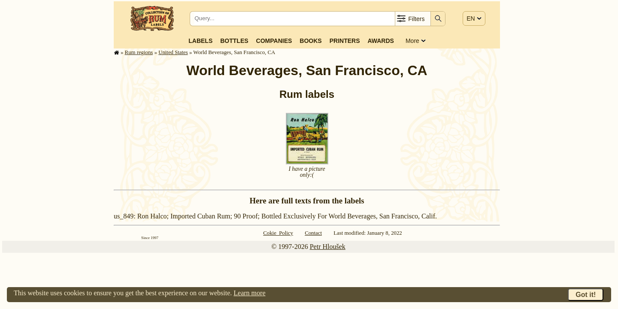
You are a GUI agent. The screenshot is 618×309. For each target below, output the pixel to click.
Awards (380, 40)
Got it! (586, 294)
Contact (313, 233)
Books (310, 40)
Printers (345, 40)
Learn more (249, 293)
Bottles (234, 40)
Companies (274, 40)
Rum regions (139, 52)
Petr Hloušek (327, 246)
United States (173, 52)
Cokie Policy (278, 233)
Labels (200, 40)
